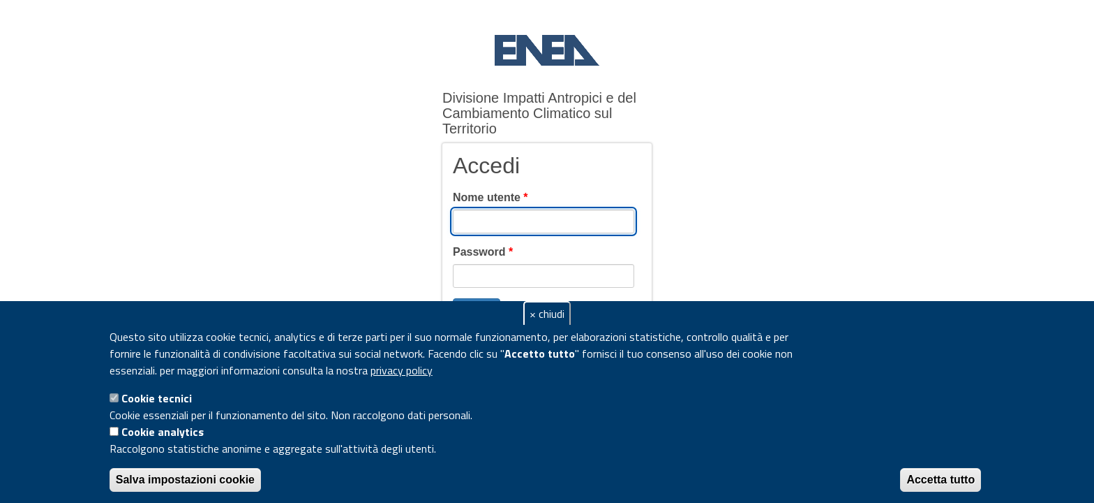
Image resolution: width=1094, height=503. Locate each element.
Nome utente (490, 197)
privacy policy (401, 370)
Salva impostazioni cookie (185, 480)
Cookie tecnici (156, 398)
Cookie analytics (162, 431)
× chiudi (547, 313)
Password (483, 252)
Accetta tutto (940, 480)
